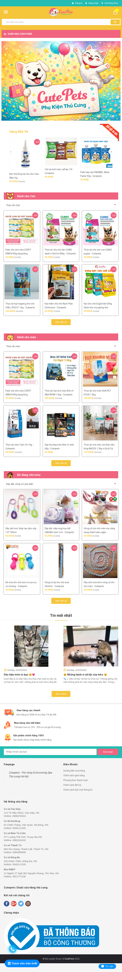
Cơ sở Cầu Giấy (12, 809)
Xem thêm (61, 694)
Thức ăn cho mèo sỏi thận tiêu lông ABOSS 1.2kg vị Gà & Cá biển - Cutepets (99, 448)
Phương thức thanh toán (75, 780)
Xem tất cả (61, 322)
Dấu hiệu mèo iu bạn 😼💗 (19, 674)
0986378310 (19, 816)
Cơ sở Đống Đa (12, 857)
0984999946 (19, 852)
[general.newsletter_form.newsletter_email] (50, 752)
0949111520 (19, 828)
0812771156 (19, 876)
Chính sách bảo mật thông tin (78, 789)
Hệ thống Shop (111, 3)
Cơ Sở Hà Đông (12, 821)
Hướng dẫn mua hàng (74, 770)
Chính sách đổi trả (72, 785)
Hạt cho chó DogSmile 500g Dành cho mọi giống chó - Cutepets (98, 307)
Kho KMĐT (10, 869)
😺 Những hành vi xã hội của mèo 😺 (85, 674)
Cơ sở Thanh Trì (13, 845)
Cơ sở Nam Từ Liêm (15, 833)
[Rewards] (22, 963)
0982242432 (19, 840)
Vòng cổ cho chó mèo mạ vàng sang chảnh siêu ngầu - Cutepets (99, 532)
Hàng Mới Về (18, 132)
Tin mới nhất (61, 615)
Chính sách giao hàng (74, 775)
